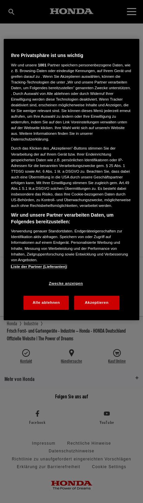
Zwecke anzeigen (66, 283)
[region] (72, 179)
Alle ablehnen (46, 302)
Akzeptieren (97, 302)
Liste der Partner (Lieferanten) (39, 267)
